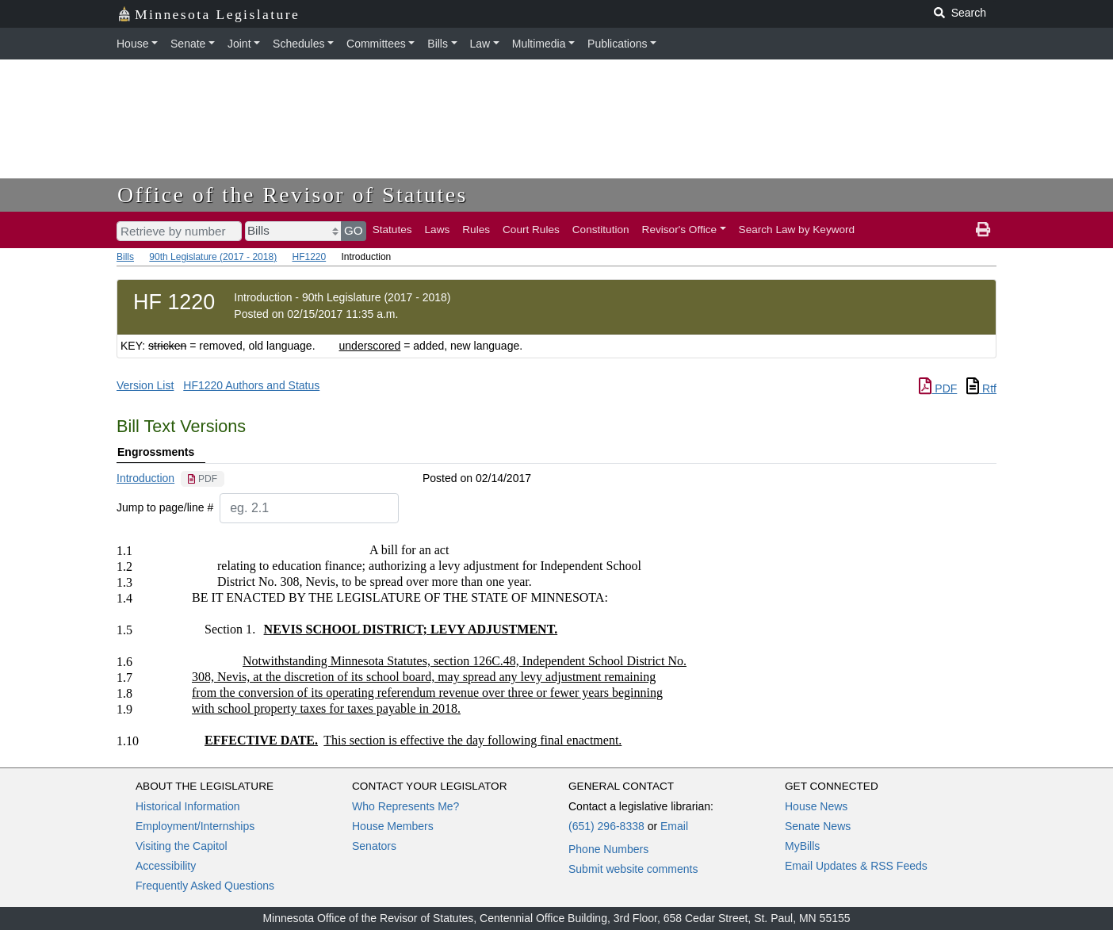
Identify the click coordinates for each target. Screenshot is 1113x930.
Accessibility (166, 865)
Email (674, 826)
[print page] (983, 230)
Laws (437, 229)
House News (816, 806)
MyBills (802, 846)
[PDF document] (202, 479)
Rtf (981, 388)
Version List (145, 385)
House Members (393, 826)
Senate (187, 43)
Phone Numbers (608, 849)
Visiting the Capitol (182, 846)
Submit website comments (633, 869)
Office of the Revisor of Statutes (292, 194)
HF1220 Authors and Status (251, 385)
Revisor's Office (679, 229)
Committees (376, 43)
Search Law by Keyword (797, 229)
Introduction (145, 478)
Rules (476, 229)
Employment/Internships (195, 826)
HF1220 (309, 256)
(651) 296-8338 (606, 826)
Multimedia (539, 43)
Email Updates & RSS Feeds (856, 865)
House (132, 43)
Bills (437, 43)
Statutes (392, 229)
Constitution (600, 229)
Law (480, 43)
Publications (617, 43)
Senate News (818, 826)
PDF (938, 388)
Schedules (298, 43)
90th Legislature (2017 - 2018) (213, 256)
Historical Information (188, 806)
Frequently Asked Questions (205, 885)
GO (353, 230)
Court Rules (531, 229)
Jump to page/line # (165, 507)
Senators (374, 846)
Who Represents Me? (405, 806)
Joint (239, 43)
